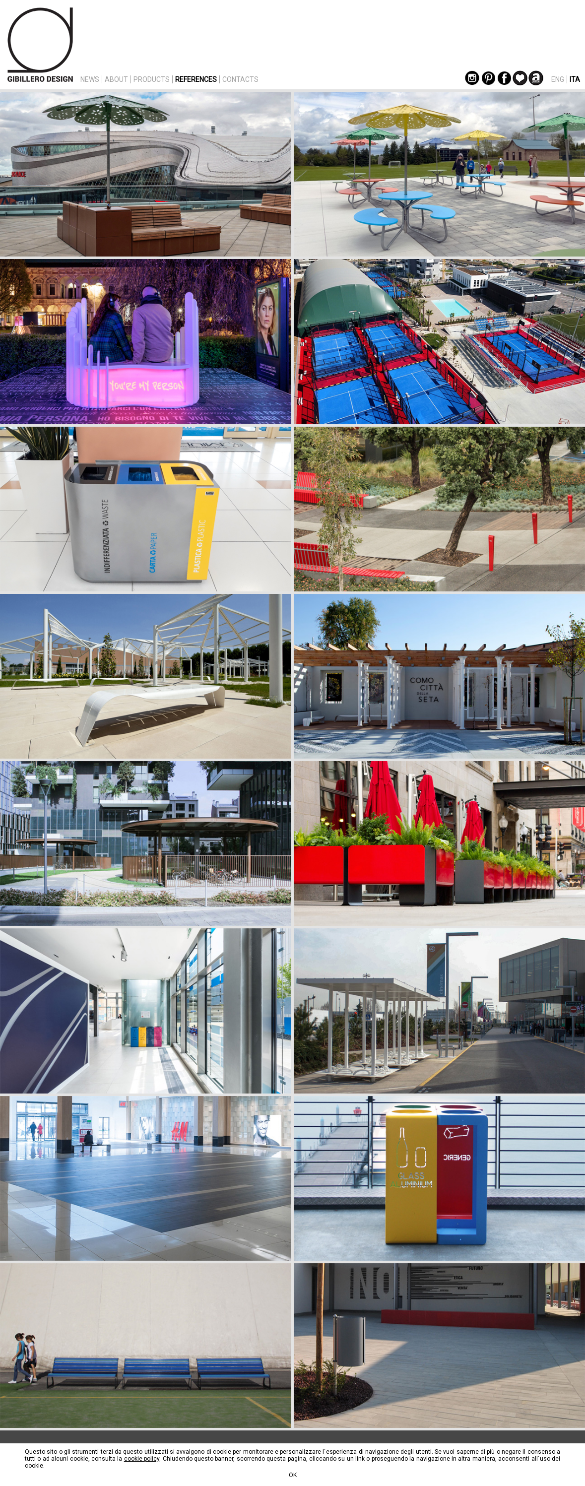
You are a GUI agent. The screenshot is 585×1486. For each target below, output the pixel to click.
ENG (557, 79)
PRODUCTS (151, 79)
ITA (575, 79)
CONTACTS (240, 79)
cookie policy (141, 1458)
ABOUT (116, 79)
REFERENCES (196, 79)
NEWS (89, 79)
